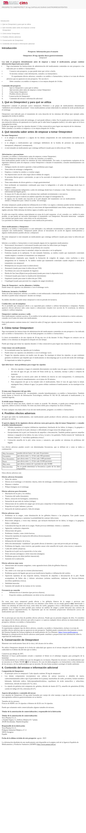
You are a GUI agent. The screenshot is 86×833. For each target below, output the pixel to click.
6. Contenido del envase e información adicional (18, 44)
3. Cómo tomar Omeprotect (10, 33)
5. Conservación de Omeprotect (12, 40)
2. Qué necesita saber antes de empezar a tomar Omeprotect (18, 29)
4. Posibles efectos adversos (11, 37)
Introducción (5, 21)
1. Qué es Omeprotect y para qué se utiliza (16, 24)
